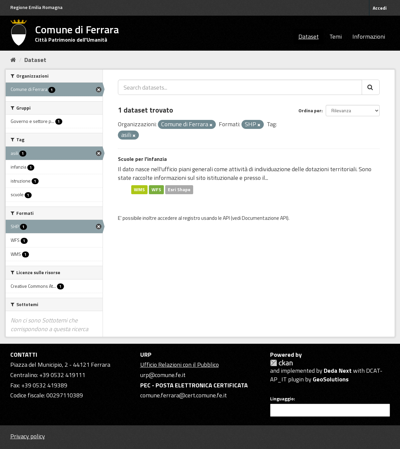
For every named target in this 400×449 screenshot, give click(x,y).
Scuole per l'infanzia (142, 159)
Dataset (308, 36)
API (226, 218)
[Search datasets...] (240, 87)
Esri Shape (179, 189)
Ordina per (309, 110)
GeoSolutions (331, 379)
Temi (335, 36)
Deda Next (338, 370)
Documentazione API (264, 218)
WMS (139, 189)
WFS (156, 189)
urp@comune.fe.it (163, 374)
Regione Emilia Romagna (36, 7)
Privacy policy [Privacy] (27, 436)
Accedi (380, 7)
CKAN (281, 362)
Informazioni (368, 36)
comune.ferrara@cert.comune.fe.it (183, 395)
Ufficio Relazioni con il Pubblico (179, 364)
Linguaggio (282, 398)
